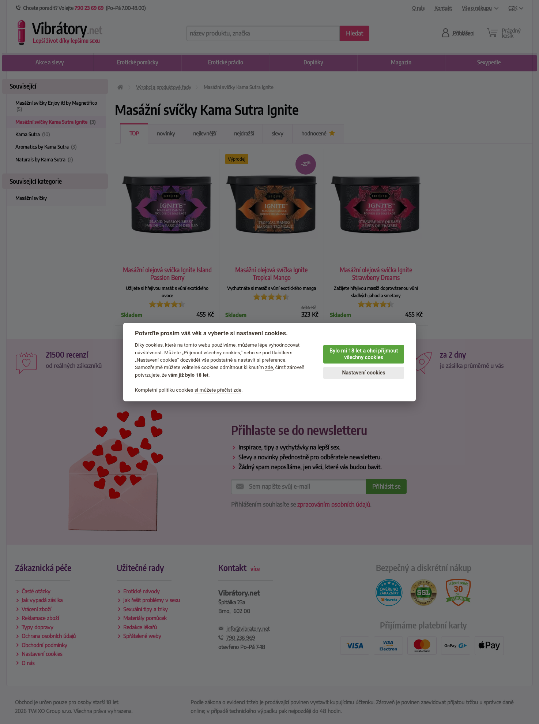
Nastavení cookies (363, 373)
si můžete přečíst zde (218, 390)
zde (269, 367)
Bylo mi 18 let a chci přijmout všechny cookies (363, 354)
